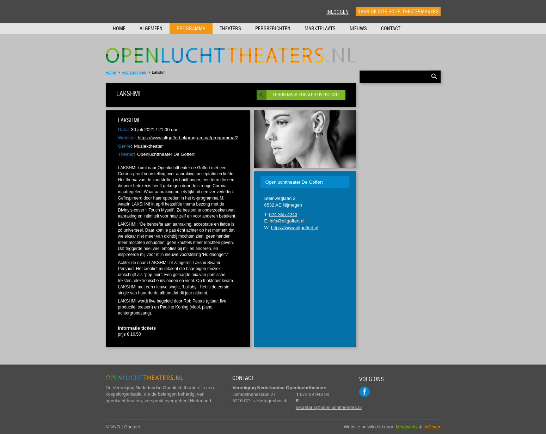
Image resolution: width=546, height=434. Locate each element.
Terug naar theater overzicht (305, 95)
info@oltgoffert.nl (287, 221)
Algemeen (151, 28)
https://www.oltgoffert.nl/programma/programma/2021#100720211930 (208, 137)
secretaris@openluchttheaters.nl (329, 407)
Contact (390, 28)
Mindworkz (407, 426)
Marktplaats (320, 28)
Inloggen (337, 12)
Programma (191, 28)
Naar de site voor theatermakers (398, 11)
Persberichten (272, 28)
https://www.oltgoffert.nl (294, 227)
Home (119, 28)
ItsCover (431, 426)
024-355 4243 (283, 214)
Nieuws (358, 28)
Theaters (230, 28)
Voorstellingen (134, 72)
